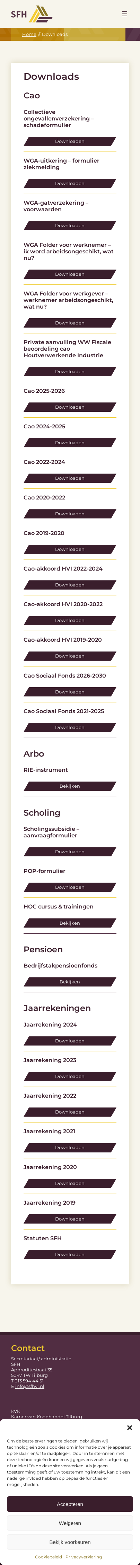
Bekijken (70, 786)
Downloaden (70, 141)
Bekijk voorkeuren (69, 1542)
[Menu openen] (125, 14)
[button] (129, 1427)
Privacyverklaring (83, 1556)
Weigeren (70, 1523)
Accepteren (70, 1504)
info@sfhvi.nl (29, 1386)
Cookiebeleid (48, 1556)
